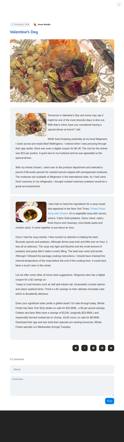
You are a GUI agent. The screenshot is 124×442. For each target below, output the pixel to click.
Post (109, 401)
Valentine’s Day (24, 31)
